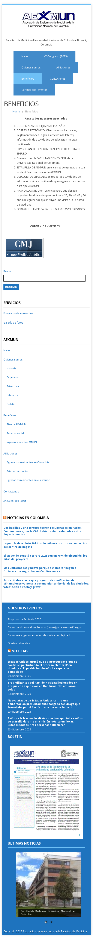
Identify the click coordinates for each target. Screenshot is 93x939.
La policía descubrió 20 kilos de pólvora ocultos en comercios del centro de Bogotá (45, 545)
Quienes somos (30, 67)
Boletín (11, 404)
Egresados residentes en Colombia (28, 462)
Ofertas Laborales (19, 643)
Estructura (13, 386)
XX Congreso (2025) (56, 56)
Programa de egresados (18, 313)
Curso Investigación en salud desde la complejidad (39, 635)
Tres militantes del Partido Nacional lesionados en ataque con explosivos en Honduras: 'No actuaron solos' (42, 686)
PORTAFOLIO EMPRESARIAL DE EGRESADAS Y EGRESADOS (51, 209)
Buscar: (7, 271)
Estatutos (12, 395)
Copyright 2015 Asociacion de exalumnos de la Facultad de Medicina (45, 931)
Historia (11, 368)
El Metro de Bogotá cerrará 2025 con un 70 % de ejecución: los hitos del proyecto (45, 557)
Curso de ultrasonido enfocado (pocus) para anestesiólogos (44, 627)
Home (16, 111)
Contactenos (57, 78)
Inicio (24, 56)
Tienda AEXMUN (16, 424)
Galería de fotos (13, 322)
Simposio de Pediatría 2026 (24, 619)
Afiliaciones (63, 67)
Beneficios (27, 78)
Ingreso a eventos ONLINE (22, 442)
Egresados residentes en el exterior (28, 480)
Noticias (20, 651)
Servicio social (15, 433)
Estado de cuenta (17, 471)
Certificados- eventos (34, 90)
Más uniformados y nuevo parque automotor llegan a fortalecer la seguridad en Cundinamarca (39, 569)
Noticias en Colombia (28, 517)
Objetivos (12, 377)
